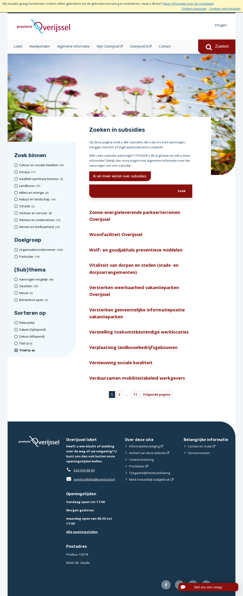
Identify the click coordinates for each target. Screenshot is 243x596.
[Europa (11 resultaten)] (46, 172)
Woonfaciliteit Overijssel (115, 234)
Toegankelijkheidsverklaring (149, 473)
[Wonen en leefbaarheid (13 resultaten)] (46, 226)
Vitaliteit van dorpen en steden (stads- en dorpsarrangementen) (133, 268)
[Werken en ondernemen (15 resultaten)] (46, 220)
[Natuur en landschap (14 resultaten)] (46, 199)
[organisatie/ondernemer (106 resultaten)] (46, 249)
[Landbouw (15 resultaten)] (46, 185)
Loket (18, 46)
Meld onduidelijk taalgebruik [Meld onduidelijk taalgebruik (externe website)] (149, 479)
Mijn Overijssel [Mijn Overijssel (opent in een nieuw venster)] (108, 46)
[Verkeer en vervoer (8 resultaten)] (46, 213)
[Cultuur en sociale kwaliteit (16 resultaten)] (46, 165)
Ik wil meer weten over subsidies (120, 176)
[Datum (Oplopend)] (46, 329)
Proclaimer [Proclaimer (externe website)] (137, 466)
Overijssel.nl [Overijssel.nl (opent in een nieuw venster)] (139, 46)
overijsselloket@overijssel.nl (90, 479)
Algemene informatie (73, 46)
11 (135, 394)
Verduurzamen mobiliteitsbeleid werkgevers (137, 378)
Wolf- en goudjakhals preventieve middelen (135, 250)
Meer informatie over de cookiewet (188, 3)
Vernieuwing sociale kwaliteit (121, 362)
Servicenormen (199, 453)
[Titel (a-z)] (46, 343)
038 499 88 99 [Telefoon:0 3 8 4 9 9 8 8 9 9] (84, 470)
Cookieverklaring (141, 459)
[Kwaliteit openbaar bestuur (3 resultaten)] (46, 178)
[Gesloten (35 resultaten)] (46, 286)
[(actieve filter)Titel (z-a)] (46, 350)
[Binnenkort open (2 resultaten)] (46, 299)
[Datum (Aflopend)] (46, 336)
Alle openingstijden (82, 532)
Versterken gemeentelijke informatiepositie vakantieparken (137, 313)
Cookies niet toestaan (225, 8)
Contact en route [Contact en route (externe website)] (200, 446)
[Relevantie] (46, 322)
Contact (165, 46)
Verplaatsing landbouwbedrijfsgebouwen (133, 347)
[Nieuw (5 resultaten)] (46, 293)
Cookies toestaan (194, 8)
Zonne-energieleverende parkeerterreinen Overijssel (134, 215)
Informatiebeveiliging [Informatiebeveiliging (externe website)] (144, 446)
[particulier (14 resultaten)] (46, 256)
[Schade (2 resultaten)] (46, 206)
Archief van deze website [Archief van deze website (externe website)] (147, 453)
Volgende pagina (156, 394)
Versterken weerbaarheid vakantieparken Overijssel (134, 290)
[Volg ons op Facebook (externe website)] (166, 585)
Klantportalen (39, 46)
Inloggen (221, 25)
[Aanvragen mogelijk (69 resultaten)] (46, 279)
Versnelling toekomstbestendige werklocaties (139, 332)
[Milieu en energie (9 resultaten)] (46, 192)
